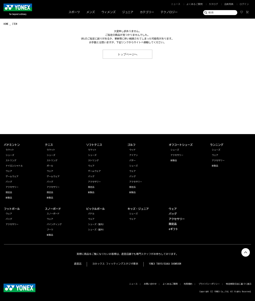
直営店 (77, 264)
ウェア (215, 155)
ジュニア (128, 12)
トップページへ (127, 54)
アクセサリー (218, 160)
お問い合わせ (150, 284)
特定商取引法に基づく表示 (238, 284)
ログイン (244, 4)
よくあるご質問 (194, 4)
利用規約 (188, 284)
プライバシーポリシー (209, 284)
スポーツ (74, 12)
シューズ (216, 150)
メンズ (90, 12)
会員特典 (228, 4)
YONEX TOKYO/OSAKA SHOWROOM (165, 264)
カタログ (213, 4)
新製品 (215, 166)
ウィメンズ (108, 12)
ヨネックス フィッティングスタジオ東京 (115, 264)
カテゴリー (147, 12)
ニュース (175, 4)
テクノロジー (169, 12)
